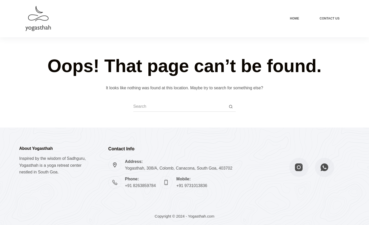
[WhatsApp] (324, 167)
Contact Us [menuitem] (330, 18)
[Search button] (230, 107)
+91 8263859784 (140, 185)
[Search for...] (179, 107)
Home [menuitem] (294, 18)
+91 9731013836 (191, 185)
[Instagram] (299, 167)
